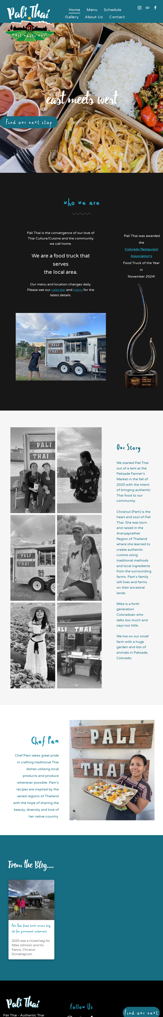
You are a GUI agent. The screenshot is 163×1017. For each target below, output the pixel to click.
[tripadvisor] (147, 8)
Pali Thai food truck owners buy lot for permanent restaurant (31, 929)
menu (78, 290)
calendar (58, 290)
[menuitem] (74, 9)
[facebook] (155, 8)
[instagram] (139, 8)
